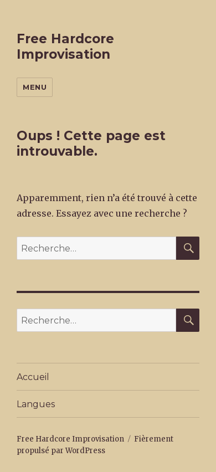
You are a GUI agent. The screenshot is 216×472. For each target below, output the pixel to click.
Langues (36, 404)
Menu (35, 87)
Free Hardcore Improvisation (65, 46)
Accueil (33, 377)
